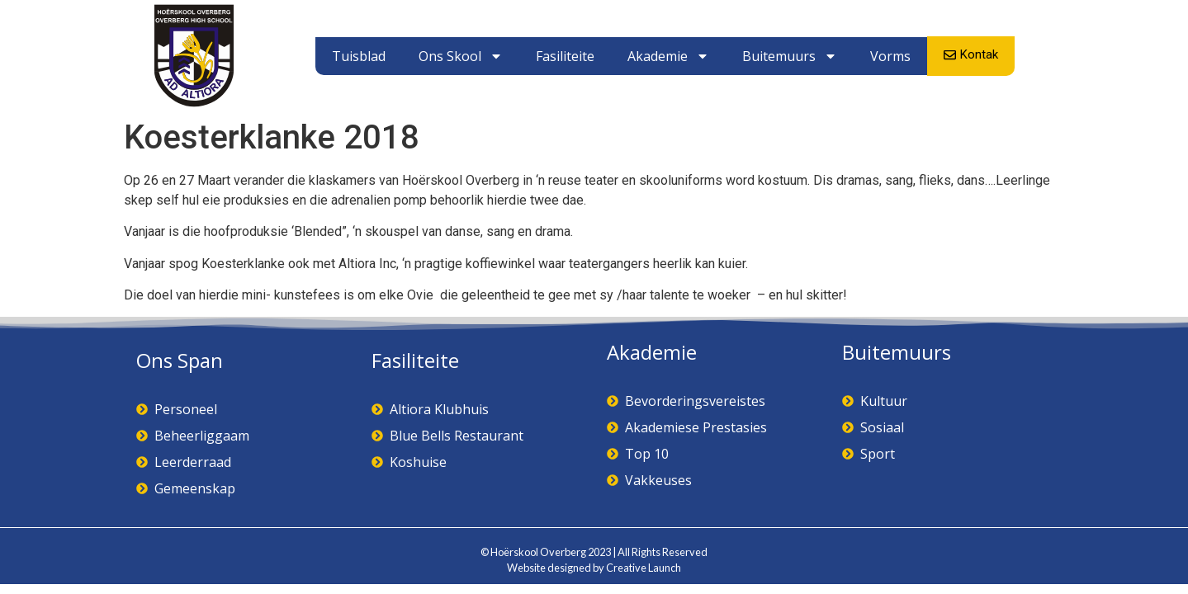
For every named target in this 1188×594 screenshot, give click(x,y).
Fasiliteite (565, 56)
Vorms (890, 56)
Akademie (668, 56)
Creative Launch (643, 567)
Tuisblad (359, 56)
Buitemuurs (789, 56)
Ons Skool (461, 56)
